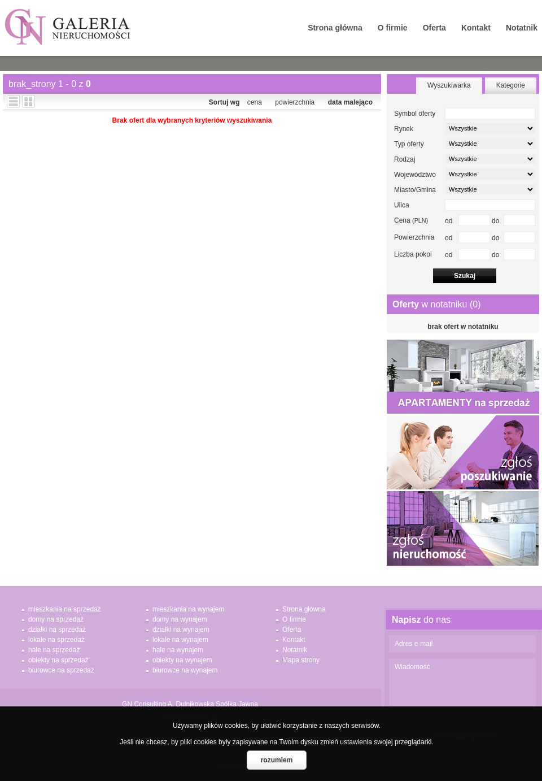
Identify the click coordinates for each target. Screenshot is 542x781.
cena (254, 102)
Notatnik (521, 27)
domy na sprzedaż (56, 619)
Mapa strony (301, 660)
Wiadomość (462, 692)
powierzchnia (294, 102)
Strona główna (335, 27)
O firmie (393, 27)
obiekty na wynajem (182, 660)
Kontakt (476, 27)
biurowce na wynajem (184, 670)
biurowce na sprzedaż (61, 670)
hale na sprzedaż (54, 650)
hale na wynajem (177, 650)
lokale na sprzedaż (56, 640)
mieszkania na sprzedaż (64, 609)
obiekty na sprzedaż (58, 660)
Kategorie (510, 85)
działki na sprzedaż (57, 630)
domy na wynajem (179, 619)
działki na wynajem (180, 630)
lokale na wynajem (180, 640)
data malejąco (350, 102)
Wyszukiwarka (449, 85)
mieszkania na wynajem (188, 609)
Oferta (434, 27)
